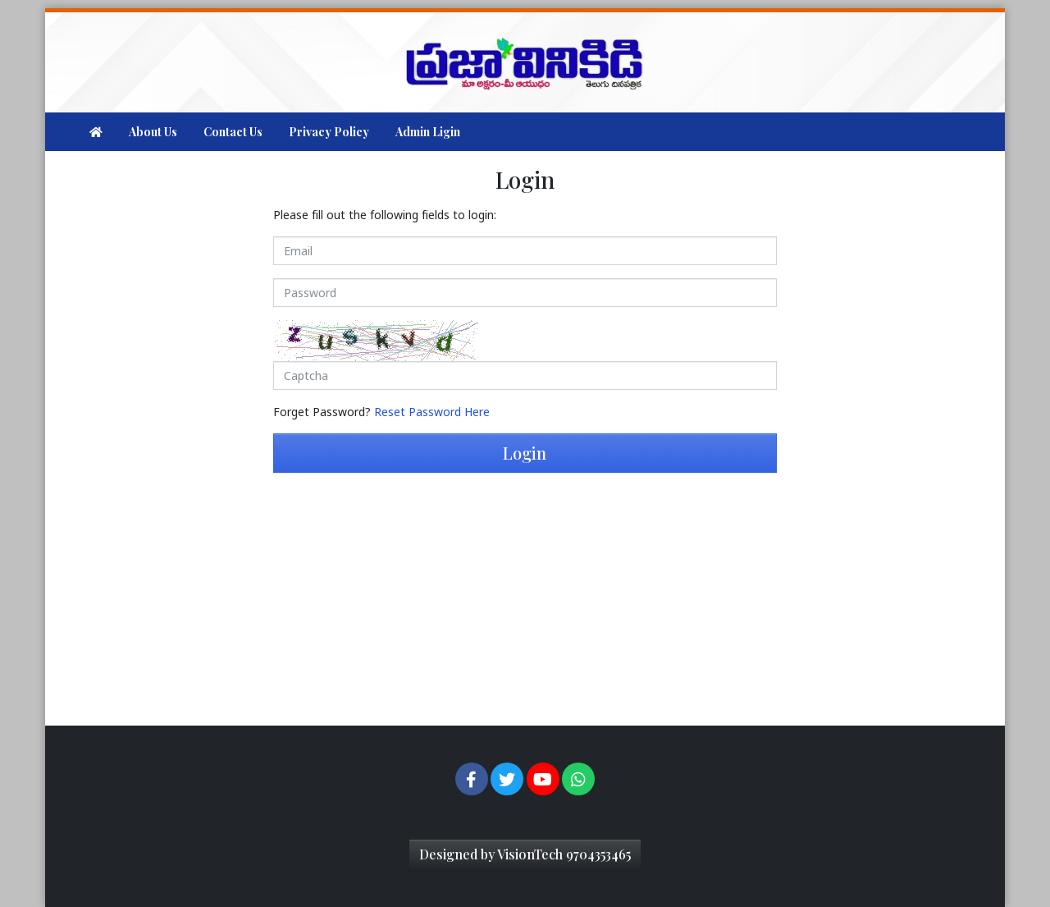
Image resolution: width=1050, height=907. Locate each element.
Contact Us (232, 132)
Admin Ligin (427, 132)
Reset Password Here (432, 411)
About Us (153, 132)
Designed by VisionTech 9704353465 (525, 854)
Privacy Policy (329, 132)
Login (524, 453)
